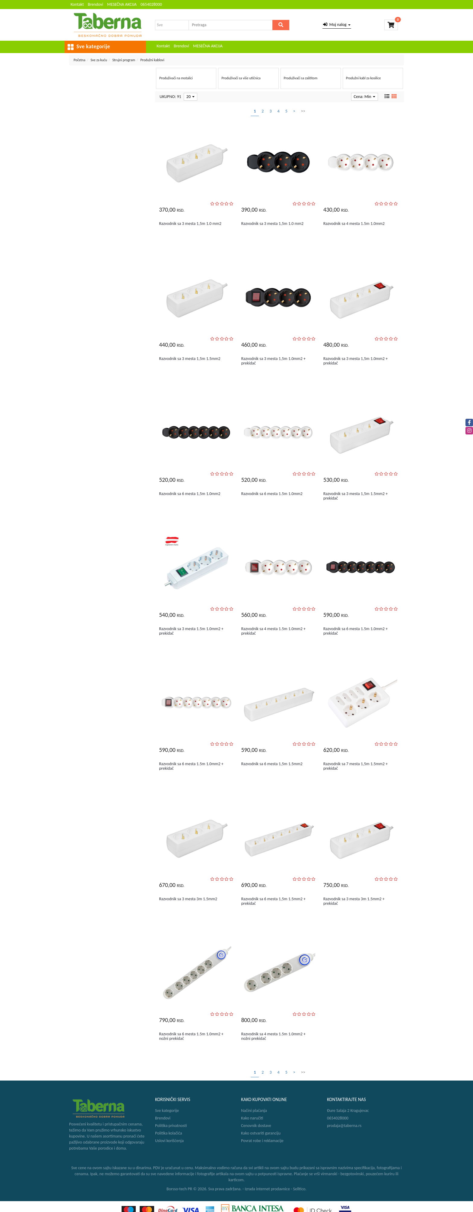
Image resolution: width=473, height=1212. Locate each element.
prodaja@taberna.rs (344, 1125)
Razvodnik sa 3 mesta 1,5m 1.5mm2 (189, 358)
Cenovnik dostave (256, 1125)
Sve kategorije (167, 1110)
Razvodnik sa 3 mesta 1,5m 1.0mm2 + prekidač (273, 361)
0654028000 (151, 4)
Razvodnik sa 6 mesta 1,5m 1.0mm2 (189, 493)
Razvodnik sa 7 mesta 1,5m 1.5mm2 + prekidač (355, 766)
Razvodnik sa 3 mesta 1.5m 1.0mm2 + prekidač (191, 631)
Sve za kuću (98, 60)
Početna (79, 60)
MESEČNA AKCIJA (122, 4)
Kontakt (77, 4)
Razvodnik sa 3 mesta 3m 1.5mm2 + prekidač (354, 901)
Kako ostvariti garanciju (261, 1133)
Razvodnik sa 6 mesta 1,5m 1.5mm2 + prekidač (273, 901)
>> (303, 111)
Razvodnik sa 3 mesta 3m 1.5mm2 (188, 898)
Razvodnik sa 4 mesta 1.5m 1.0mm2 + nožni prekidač (273, 1036)
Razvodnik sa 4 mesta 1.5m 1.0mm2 (354, 223)
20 (190, 96)
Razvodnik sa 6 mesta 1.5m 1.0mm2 (271, 493)
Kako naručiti (252, 1118)
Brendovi (95, 4)
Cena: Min (364, 96)
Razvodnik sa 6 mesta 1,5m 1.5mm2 (271, 763)
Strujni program (123, 60)
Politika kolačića (168, 1133)
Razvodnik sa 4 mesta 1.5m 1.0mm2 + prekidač (273, 631)
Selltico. (299, 1188)
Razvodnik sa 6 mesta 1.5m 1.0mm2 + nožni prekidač (191, 1036)
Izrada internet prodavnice (267, 1188)
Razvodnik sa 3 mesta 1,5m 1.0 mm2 (190, 223)
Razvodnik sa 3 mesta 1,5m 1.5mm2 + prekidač (355, 496)
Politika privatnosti (171, 1125)
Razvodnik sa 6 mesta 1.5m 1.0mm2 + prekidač (355, 631)
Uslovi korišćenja (169, 1140)
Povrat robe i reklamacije (262, 1140)
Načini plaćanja (254, 1110)
